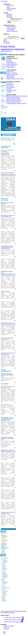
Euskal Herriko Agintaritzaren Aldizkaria (12, 48)
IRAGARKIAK (4, 548)
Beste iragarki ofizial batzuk (3, 551)
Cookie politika (10, 29)
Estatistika (9, 92)
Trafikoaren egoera (11, 90)
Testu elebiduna (8, 140)
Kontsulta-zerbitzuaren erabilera (5, 561)
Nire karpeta (7, 43)
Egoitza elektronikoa (6, 51)
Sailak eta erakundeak (12, 74)
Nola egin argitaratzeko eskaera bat (5, 582)
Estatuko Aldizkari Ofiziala (13, 102)
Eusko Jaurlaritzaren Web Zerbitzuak (10, 611)
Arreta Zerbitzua (10, 75)
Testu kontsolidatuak (4, 95)
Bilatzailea (9, 16)
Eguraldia (8, 89)
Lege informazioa (11, 65)
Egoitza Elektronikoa (12, 31)
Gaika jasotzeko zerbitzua (3, 101)
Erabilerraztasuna (11, 26)
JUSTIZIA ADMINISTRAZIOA (5, 547)
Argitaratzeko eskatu (4, 86)
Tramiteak (9, 10)
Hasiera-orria (10, 5)
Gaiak (8, 7)
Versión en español (9, 626)
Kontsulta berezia (3, 90)
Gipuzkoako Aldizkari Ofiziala (14, 100)
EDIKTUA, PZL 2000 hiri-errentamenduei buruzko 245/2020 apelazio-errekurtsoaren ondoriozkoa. (8, 379)
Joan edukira (4, 1)
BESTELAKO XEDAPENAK (4, 545)
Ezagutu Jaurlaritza (11, 73)
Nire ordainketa (10, 87)
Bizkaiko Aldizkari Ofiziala (13, 99)
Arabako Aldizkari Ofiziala (13, 97)
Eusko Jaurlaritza (11, 8)
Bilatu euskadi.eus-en (16, 18)
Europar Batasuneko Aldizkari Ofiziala (16, 103)
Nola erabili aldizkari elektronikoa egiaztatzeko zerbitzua (5, 574)
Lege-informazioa (11, 28)
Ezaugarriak (5, 558)
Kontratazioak (10, 86)
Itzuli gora (6, 629)
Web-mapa (9, 17)
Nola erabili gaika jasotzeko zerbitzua (4, 567)
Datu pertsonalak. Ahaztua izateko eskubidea (5, 592)
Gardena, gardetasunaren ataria (14, 78)
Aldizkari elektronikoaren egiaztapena (4, 106)
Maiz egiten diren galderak (4, 598)
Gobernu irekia (10, 77)
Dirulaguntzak (10, 84)
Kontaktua (9, 14)
